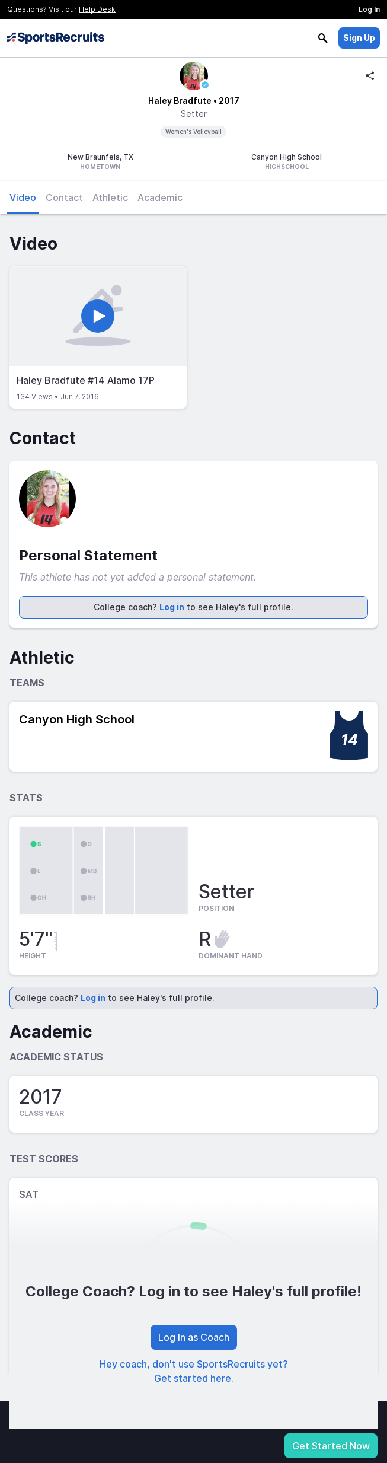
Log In (369, 9)
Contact (64, 197)
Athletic (110, 197)
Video (22, 197)
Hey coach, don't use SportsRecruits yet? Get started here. (194, 1371)
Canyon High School (77, 719)
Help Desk (97, 9)
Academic (160, 197)
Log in (171, 607)
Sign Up (359, 38)
